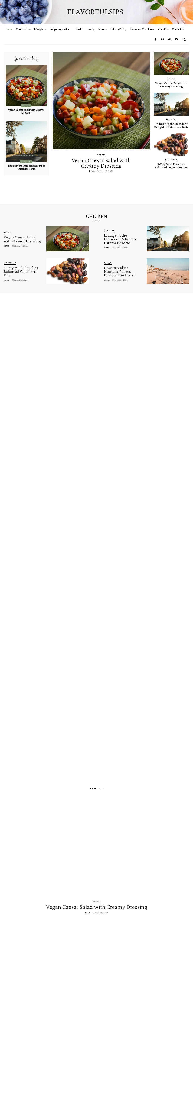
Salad (26, 106)
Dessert (26, 161)
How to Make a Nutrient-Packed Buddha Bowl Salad (120, 271)
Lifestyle (171, 160)
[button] (184, 39)
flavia (91, 171)
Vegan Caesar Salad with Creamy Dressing (26, 111)
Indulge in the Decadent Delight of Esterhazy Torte (26, 167)
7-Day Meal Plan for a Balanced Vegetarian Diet (171, 165)
